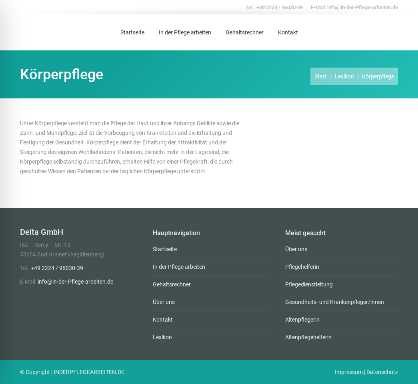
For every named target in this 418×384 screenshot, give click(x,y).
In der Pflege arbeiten (179, 267)
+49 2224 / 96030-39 (279, 7)
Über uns (164, 302)
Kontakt (163, 319)
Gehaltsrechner (172, 284)
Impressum (349, 372)
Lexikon (162, 337)
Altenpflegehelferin (308, 337)
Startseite (165, 249)
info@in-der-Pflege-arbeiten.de (362, 7)
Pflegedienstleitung (309, 284)
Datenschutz (382, 372)
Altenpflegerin (302, 319)
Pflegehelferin (302, 267)
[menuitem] (132, 32)
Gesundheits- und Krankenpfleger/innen (334, 302)
